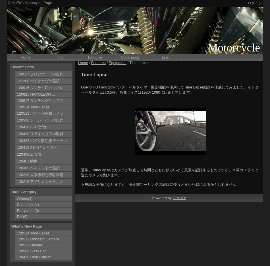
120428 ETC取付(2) (33, 127)
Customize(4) (28, 205)
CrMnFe (179, 198)
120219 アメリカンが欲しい (40, 182)
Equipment (117, 63)
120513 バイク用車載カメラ (40, 113)
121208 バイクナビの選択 (38, 81)
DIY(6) (22, 217)
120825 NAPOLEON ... (36, 94)
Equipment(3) (28, 211)
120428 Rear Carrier (34, 257)
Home (25, 57)
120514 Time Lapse (33, 107)
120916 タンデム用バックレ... (42, 88)
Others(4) (25, 199)
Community (130, 57)
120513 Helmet (29, 245)
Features (95, 57)
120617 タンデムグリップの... (42, 100)
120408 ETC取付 (31, 154)
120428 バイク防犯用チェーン (42, 141)
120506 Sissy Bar (31, 251)
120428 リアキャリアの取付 (40, 134)
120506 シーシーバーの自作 (40, 120)
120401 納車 (27, 161)
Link (165, 57)
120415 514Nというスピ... (39, 147)
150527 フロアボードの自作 (40, 74)
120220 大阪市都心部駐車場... (42, 175)
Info (60, 57)
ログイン (255, 3)
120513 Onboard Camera (38, 239)
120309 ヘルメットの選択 (38, 168)
